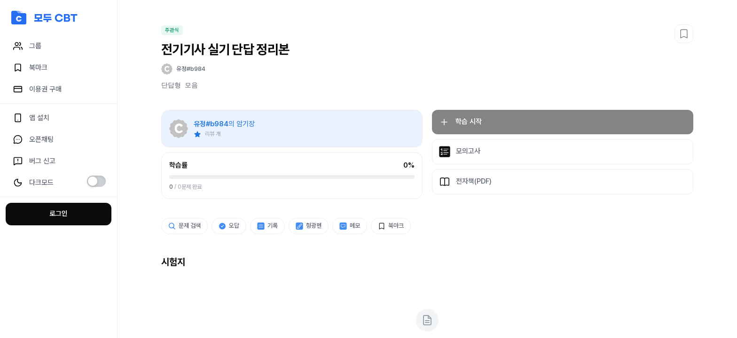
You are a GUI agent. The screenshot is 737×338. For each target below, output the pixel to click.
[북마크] (683, 33)
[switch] (96, 181)
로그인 (58, 213)
